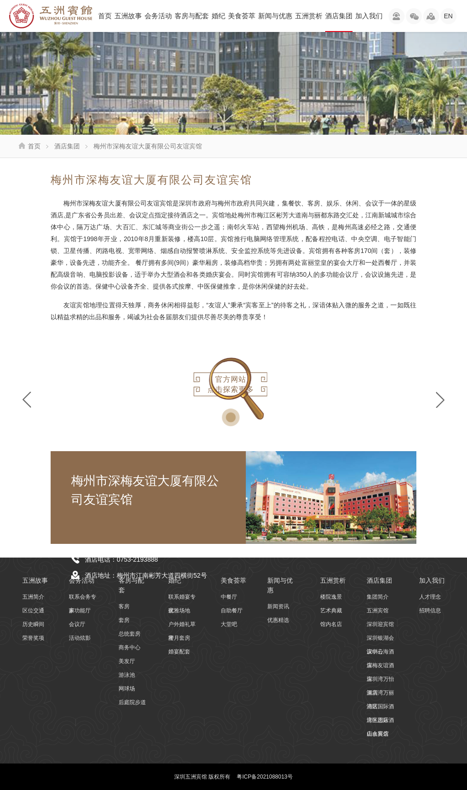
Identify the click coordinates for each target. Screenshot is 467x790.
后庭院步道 (132, 702)
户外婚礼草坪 (182, 626)
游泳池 (127, 675)
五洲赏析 (308, 16)
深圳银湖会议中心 (380, 640)
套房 (124, 620)
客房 (124, 606)
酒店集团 (339, 22)
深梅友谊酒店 (380, 667)
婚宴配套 (179, 651)
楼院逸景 (331, 597)
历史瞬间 (33, 624)
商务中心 (129, 647)
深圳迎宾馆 (380, 624)
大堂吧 (229, 624)
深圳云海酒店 (380, 653)
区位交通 (33, 610)
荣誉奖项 (33, 638)
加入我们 (369, 16)
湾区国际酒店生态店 (380, 708)
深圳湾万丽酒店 (380, 695)
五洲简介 (33, 597)
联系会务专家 (82, 599)
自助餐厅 (232, 610)
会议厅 (77, 624)
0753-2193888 (137, 559)
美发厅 (127, 661)
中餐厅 (229, 597)
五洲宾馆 (378, 610)
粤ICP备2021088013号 (265, 777)
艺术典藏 (331, 610)
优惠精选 (278, 620)
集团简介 (378, 597)
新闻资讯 (278, 606)
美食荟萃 (241, 16)
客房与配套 (192, 16)
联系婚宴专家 (182, 599)
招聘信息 (430, 610)
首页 (105, 16)
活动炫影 (80, 638)
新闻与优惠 (275, 16)
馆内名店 (331, 624)
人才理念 (430, 597)
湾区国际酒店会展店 (380, 722)
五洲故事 (128, 16)
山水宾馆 (378, 734)
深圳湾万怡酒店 (380, 681)
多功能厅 (80, 610)
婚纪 (218, 16)
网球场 (127, 688)
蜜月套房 (179, 638)
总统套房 (129, 634)
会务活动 (158, 16)
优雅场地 (179, 610)
